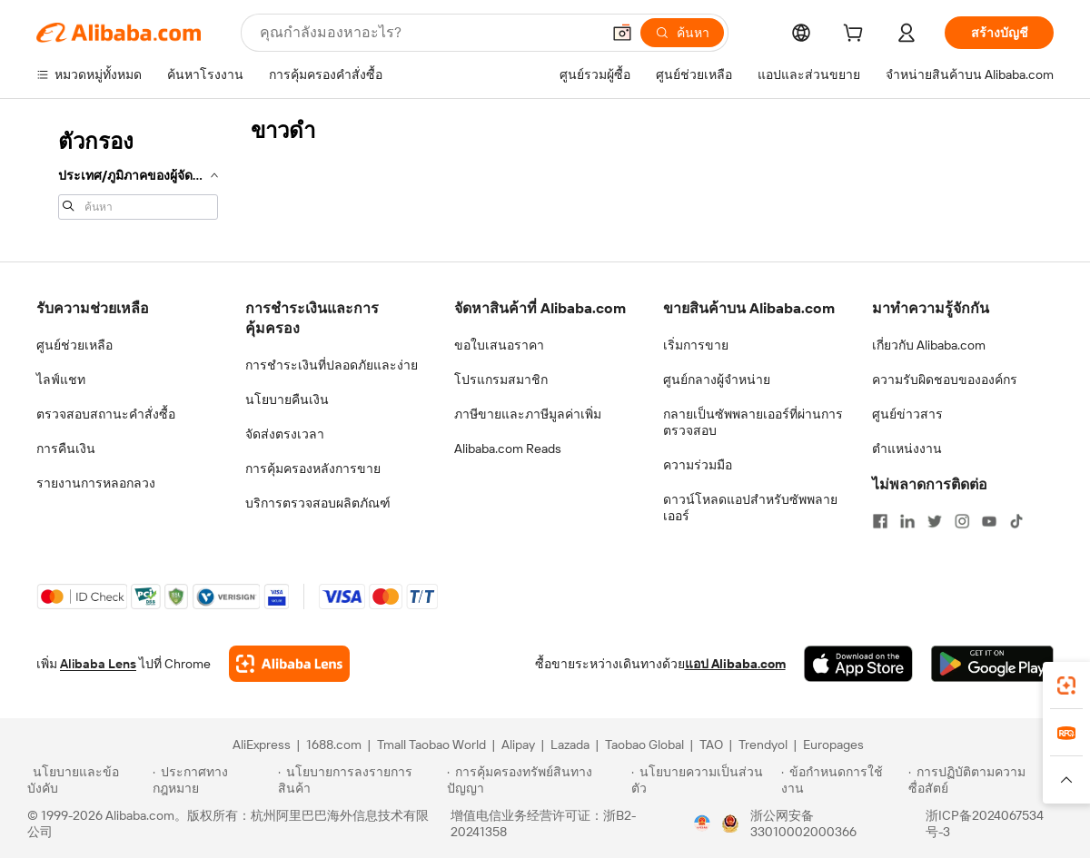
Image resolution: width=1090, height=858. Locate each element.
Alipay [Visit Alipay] (518, 744)
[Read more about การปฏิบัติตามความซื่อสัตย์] (985, 780)
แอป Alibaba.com (735, 663)
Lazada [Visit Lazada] (570, 744)
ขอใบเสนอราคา (499, 345)
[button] (622, 33)
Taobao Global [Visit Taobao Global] (644, 744)
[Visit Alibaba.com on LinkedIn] (907, 521)
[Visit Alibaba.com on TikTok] (1016, 521)
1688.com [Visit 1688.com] (334, 744)
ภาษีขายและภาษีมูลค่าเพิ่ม (527, 414)
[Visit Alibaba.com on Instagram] (962, 521)
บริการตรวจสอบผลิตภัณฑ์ (318, 503)
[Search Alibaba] (428, 33)
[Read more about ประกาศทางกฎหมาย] (212, 780)
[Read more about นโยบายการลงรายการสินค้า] (359, 780)
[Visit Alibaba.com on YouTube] (989, 521)
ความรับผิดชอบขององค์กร (944, 379)
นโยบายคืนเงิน (287, 399)
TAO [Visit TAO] (711, 744)
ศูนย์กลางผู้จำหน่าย (716, 379)
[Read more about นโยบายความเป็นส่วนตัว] (703, 780)
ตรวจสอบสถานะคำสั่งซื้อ (105, 414)
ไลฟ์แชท (60, 379)
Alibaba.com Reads (507, 448)
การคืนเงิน (65, 448)
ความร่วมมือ (697, 465)
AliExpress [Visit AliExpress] (262, 744)
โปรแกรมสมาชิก (501, 379)
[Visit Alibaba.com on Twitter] (934, 521)
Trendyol (763, 744)
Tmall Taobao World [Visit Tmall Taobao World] (431, 744)
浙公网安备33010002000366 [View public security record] (803, 823)
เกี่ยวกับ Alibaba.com (929, 345)
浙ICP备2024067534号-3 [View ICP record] (985, 823)
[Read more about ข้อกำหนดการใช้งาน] (842, 780)
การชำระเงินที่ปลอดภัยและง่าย (331, 365)
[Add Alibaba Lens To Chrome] (289, 664)
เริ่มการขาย (695, 345)
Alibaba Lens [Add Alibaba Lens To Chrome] (98, 663)
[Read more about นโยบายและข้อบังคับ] (87, 780)
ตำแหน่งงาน (907, 448)
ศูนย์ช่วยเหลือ (74, 345)
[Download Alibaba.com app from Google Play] (992, 664)
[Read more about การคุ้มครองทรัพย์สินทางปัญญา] (536, 780)
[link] (1066, 685)
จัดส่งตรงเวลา (284, 434)
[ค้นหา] (682, 32)
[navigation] (138, 172)
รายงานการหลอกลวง (95, 483)
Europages (833, 744)
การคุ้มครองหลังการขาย (313, 468)
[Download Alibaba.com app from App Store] (858, 664)
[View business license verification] (702, 823)
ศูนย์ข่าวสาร (907, 414)
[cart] (856, 35)
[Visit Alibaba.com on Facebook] (880, 521)
